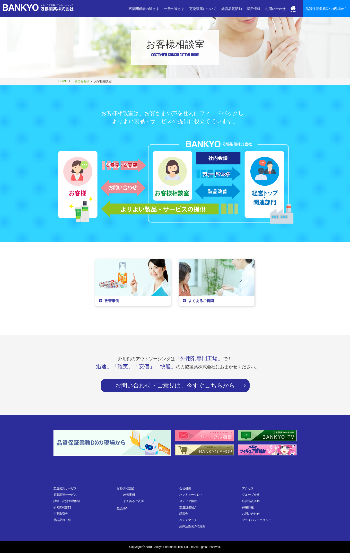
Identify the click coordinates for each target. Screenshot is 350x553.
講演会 (183, 513)
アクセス (248, 488)
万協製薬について (203, 9)
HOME (62, 81)
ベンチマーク (188, 520)
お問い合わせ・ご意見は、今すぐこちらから (175, 385)
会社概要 (185, 488)
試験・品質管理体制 (66, 501)
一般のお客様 (80, 81)
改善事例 (129, 494)
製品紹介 (122, 508)
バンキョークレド (191, 494)
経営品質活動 (231, 9)
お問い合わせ (275, 9)
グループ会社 (251, 494)
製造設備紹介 (188, 507)
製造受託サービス (65, 488)
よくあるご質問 (133, 501)
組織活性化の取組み (192, 526)
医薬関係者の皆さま (144, 9)
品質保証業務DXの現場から (327, 9)
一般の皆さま (174, 9)
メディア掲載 (188, 501)
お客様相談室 (125, 488)
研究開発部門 (62, 507)
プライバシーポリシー (256, 520)
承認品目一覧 (62, 520)
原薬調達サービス (65, 494)
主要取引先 (60, 513)
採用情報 (253, 9)
